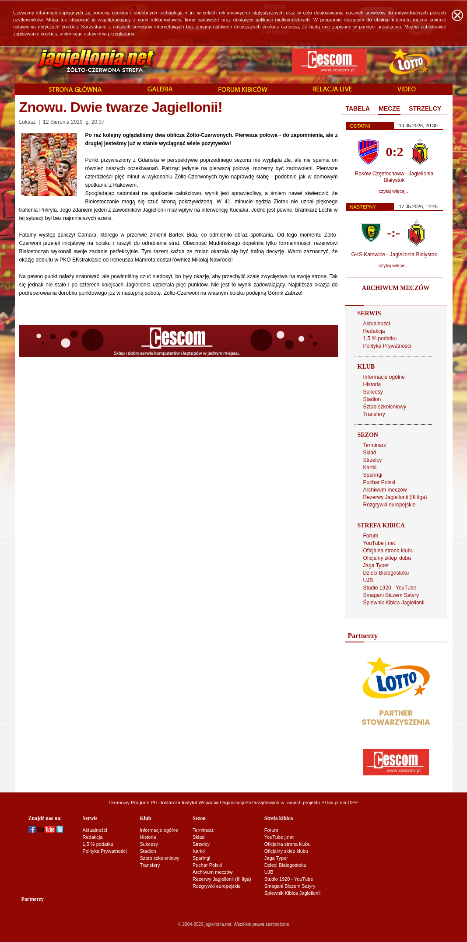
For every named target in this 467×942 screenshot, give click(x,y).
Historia (372, 384)
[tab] (358, 109)
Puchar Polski (379, 482)
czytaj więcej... (394, 191)
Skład (369, 453)
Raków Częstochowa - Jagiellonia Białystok (394, 177)
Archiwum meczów (385, 490)
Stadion (372, 399)
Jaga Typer (376, 565)
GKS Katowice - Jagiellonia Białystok (394, 254)
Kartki (370, 467)
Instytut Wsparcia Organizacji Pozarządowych (230, 802)
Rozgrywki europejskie (389, 505)
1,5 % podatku (380, 338)
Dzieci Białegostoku (386, 573)
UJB (368, 580)
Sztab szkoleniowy (385, 407)
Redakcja (374, 331)
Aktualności (376, 324)
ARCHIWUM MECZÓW (395, 288)
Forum (371, 536)
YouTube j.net (379, 543)
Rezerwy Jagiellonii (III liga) (395, 497)
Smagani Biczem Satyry (391, 595)
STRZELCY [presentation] (425, 108)
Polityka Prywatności (387, 346)
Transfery (374, 414)
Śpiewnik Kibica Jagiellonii (394, 603)
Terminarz (374, 445)
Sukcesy (373, 392)
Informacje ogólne (384, 377)
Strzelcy (372, 460)
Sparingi (373, 475)
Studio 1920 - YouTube (390, 588)
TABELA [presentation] (358, 108)
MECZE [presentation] (389, 108)
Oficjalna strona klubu (388, 551)
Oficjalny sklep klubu (387, 558)
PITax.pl (329, 802)
